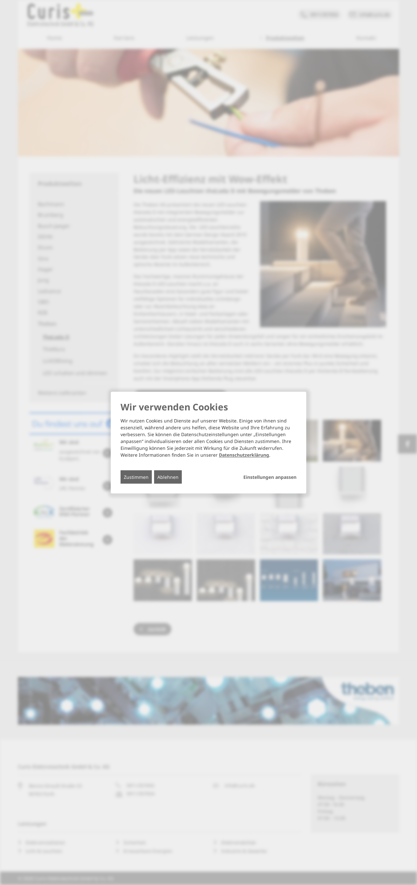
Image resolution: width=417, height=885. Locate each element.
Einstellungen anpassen (269, 477)
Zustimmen (136, 477)
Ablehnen (168, 477)
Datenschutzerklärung (244, 455)
